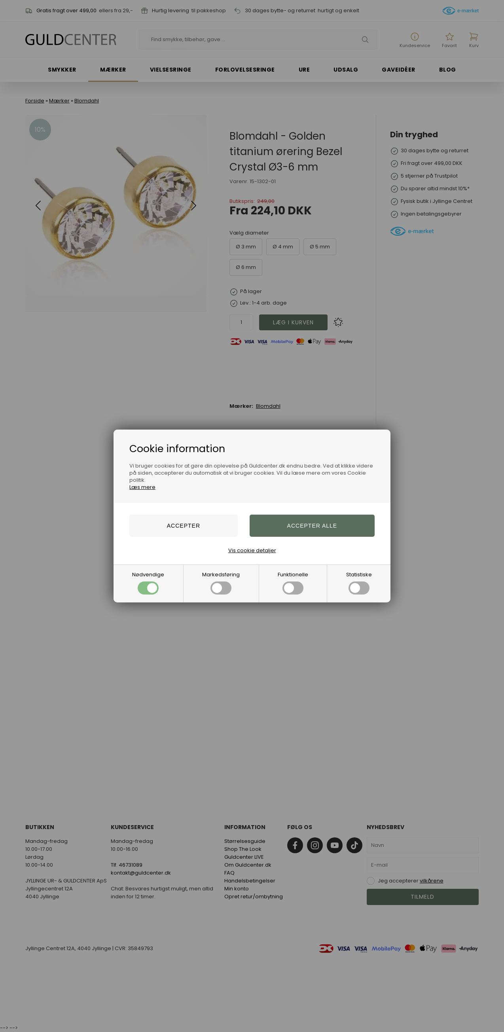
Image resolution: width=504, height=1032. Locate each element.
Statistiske (359, 583)
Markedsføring (221, 583)
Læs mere (142, 487)
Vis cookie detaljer (252, 550)
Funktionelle (293, 583)
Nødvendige (148, 583)
